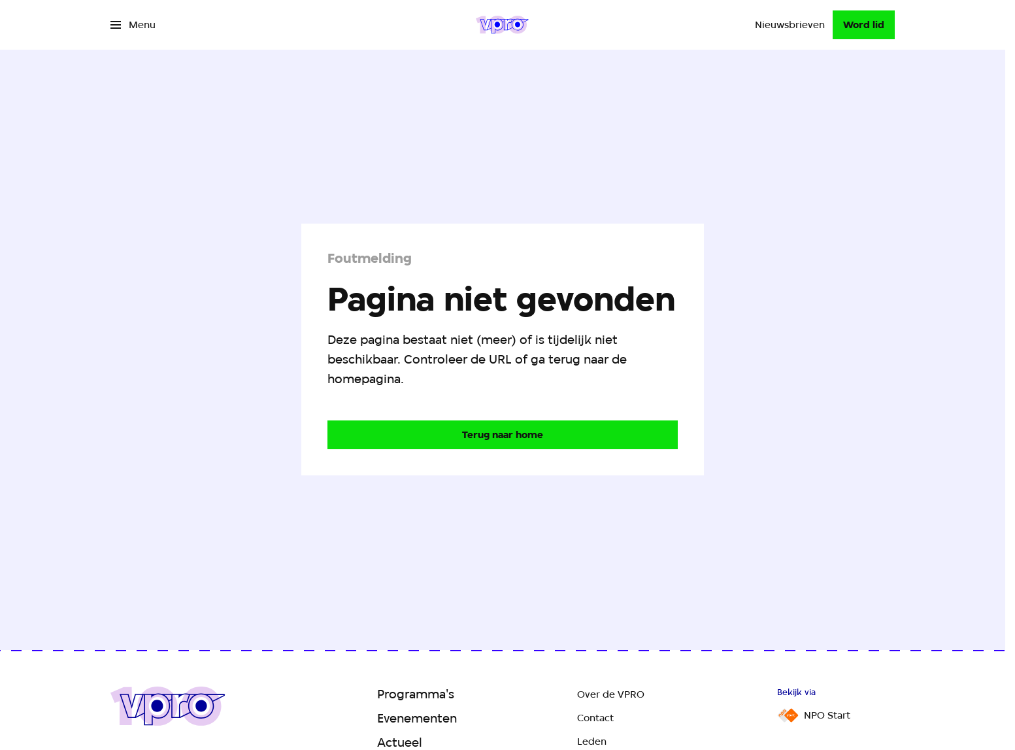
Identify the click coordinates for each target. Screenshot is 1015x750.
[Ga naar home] (502, 25)
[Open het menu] (133, 24)
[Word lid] (864, 24)
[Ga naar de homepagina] (502, 434)
